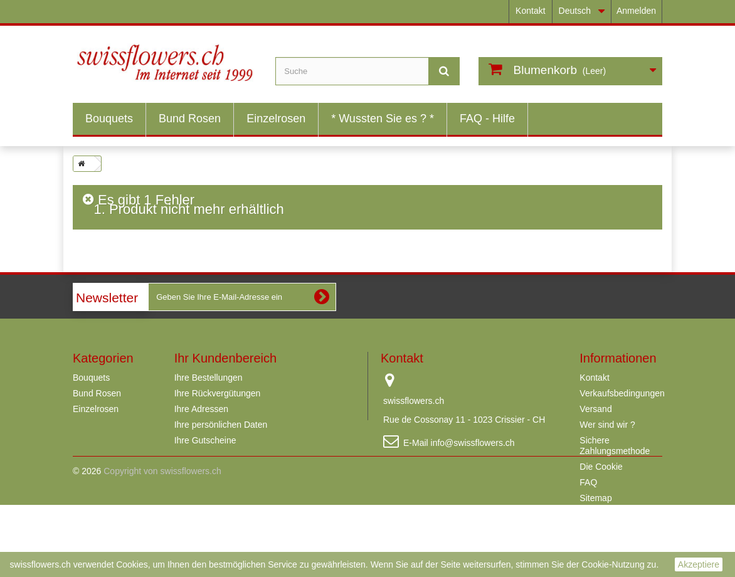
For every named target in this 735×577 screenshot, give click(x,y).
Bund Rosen (190, 118)
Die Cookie (600, 467)
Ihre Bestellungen (208, 378)
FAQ (588, 482)
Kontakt (530, 11)
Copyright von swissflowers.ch (162, 543)
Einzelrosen (275, 118)
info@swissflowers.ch (473, 443)
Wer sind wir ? (607, 425)
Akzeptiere (698, 564)
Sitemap (595, 498)
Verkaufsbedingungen (621, 393)
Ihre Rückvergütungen (217, 393)
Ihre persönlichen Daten (221, 425)
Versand (595, 409)
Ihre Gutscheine (205, 440)
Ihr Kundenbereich (225, 358)
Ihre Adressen (201, 409)
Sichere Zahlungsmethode (614, 445)
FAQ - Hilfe (487, 118)
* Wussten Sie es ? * (382, 118)
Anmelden (636, 11)
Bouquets (109, 118)
